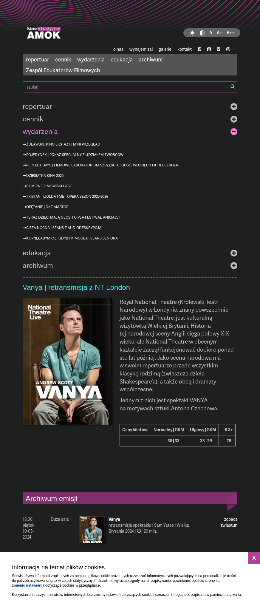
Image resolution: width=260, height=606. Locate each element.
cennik (63, 59)
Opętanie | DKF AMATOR (47, 206)
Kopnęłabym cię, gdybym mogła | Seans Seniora (72, 238)
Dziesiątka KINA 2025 (45, 175)
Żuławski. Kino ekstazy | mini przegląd (63, 144)
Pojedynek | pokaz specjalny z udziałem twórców (74, 154)
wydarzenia (91, 59)
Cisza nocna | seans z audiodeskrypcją (63, 227)
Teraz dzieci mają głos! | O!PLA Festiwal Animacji (73, 217)
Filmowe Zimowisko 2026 (49, 185)
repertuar (37, 59)
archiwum (151, 59)
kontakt (184, 49)
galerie (165, 49)
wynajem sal (141, 49)
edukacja (122, 59)
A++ (230, 32)
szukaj (130, 86)
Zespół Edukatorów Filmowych (63, 70)
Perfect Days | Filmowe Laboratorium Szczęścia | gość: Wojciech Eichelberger (102, 165)
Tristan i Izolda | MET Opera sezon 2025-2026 (67, 196)
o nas (118, 49)
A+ (219, 32)
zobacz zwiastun (229, 522)
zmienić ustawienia (28, 585)
